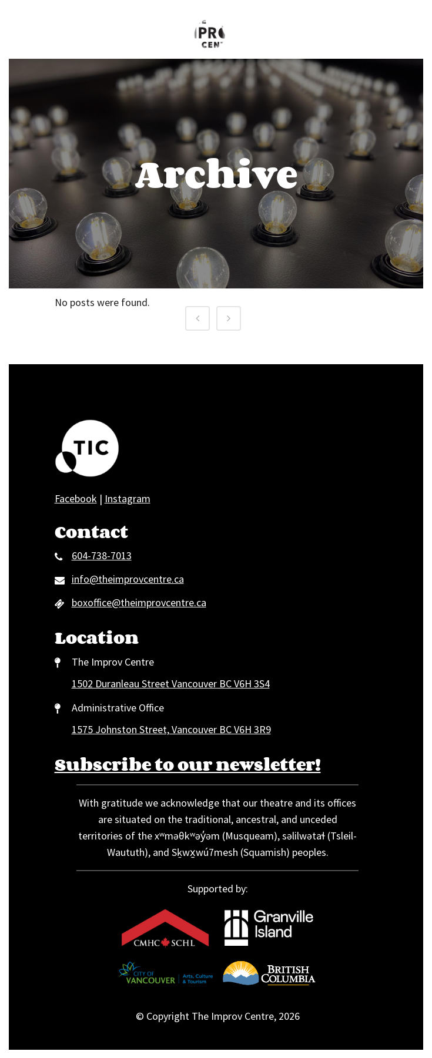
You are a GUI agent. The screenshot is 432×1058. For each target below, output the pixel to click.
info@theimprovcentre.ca (128, 579)
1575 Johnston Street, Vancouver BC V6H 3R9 (171, 729)
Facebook (76, 498)
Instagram (127, 498)
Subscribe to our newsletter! (188, 764)
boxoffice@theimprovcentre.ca (139, 602)
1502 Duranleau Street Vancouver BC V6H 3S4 (171, 683)
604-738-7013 (102, 555)
